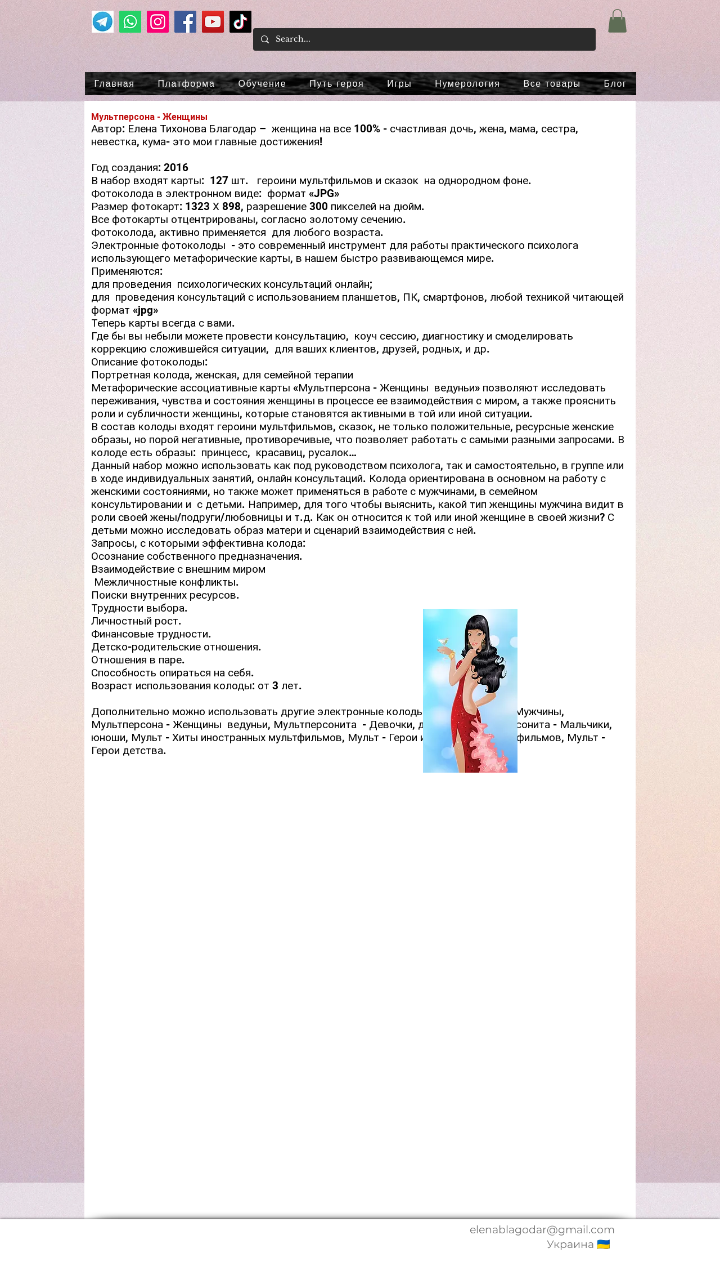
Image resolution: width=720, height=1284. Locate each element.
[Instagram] (158, 22)
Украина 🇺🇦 (578, 1244)
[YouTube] (213, 22)
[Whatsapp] (130, 22)
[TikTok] (240, 22)
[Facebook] (185, 22)
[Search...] (424, 39)
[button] (617, 21)
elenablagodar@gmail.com (542, 1229)
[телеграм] (103, 22)
